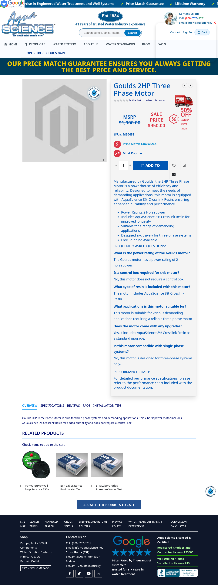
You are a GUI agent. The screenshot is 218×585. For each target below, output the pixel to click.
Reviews (73, 406)
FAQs (86, 406)
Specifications (52, 406)
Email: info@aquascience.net (84, 547)
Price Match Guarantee (140, 144)
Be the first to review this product (148, 100)
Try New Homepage (35, 568)
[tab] (30, 406)
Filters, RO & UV (30, 556)
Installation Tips (107, 406)
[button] (103, 159)
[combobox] (102, 33)
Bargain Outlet (29, 561)
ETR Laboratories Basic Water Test (71, 487)
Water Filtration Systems (36, 552)
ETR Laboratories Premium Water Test (109, 487)
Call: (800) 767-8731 (78, 543)
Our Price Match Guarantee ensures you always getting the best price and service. (109, 66)
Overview (30, 406)
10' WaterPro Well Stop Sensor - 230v (37, 487)
